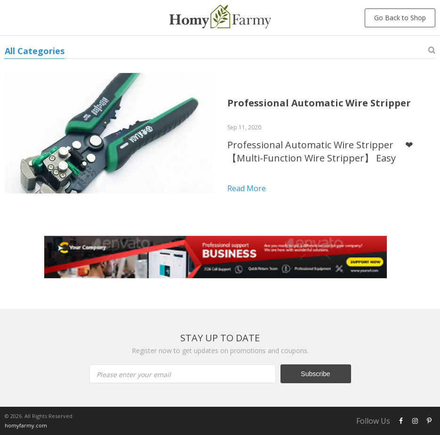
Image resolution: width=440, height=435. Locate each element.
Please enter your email (133, 374)
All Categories (34, 50)
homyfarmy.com (26, 425)
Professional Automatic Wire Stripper (319, 103)
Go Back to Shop (400, 17)
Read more (246, 188)
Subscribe (315, 374)
